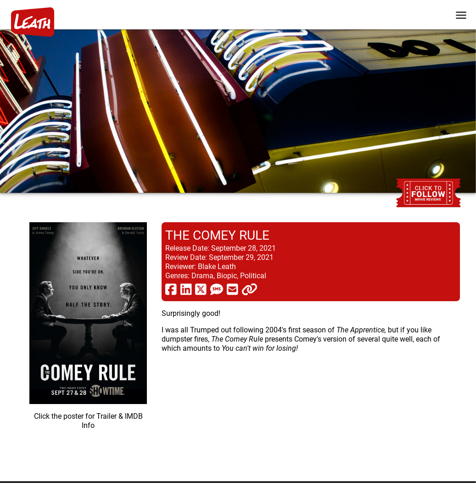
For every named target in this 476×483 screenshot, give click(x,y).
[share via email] (232, 289)
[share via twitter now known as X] (201, 289)
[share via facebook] (171, 289)
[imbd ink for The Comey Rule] (88, 344)
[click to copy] (249, 289)
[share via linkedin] (186, 289)
